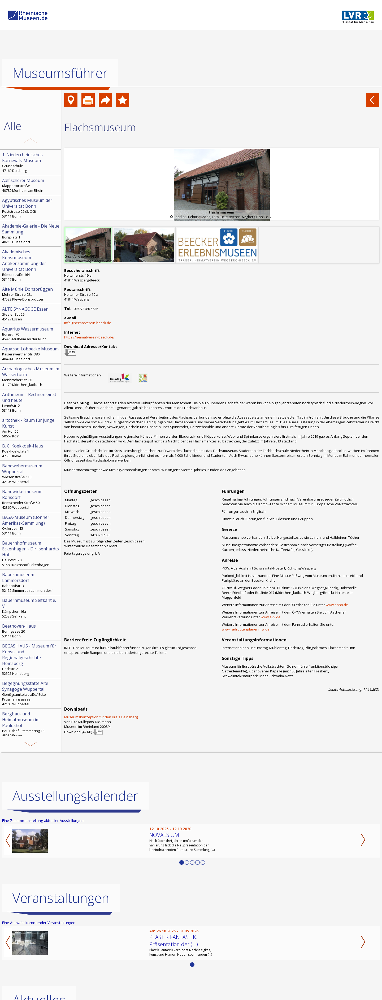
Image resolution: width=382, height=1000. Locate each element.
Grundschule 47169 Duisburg (31, 162)
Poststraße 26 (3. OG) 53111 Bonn (31, 208)
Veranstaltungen (60, 898)
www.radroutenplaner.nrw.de (246, 629)
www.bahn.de (337, 604)
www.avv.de (270, 617)
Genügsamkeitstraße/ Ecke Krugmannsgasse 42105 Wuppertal (31, 693)
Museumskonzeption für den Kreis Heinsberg (101, 717)
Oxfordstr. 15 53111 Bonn (31, 525)
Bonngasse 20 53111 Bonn (31, 630)
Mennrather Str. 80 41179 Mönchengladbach (31, 376)
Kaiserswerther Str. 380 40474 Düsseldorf (31, 353)
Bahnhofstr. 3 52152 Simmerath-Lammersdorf (31, 582)
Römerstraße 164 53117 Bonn (31, 265)
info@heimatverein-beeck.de (87, 322)
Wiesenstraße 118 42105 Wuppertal (31, 473)
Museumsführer (60, 73)
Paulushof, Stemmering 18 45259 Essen (31, 724)
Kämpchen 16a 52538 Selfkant (31, 608)
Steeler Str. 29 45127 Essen (31, 313)
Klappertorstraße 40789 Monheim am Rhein (31, 185)
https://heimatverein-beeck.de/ (89, 337)
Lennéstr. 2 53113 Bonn (31, 402)
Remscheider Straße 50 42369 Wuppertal (31, 499)
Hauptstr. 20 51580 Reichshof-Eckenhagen (31, 553)
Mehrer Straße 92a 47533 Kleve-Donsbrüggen (31, 294)
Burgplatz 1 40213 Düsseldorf (31, 233)
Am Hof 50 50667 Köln (31, 427)
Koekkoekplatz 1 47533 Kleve (31, 450)
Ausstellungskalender (75, 796)
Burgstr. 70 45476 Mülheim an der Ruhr (31, 333)
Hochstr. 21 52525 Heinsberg (31, 659)
